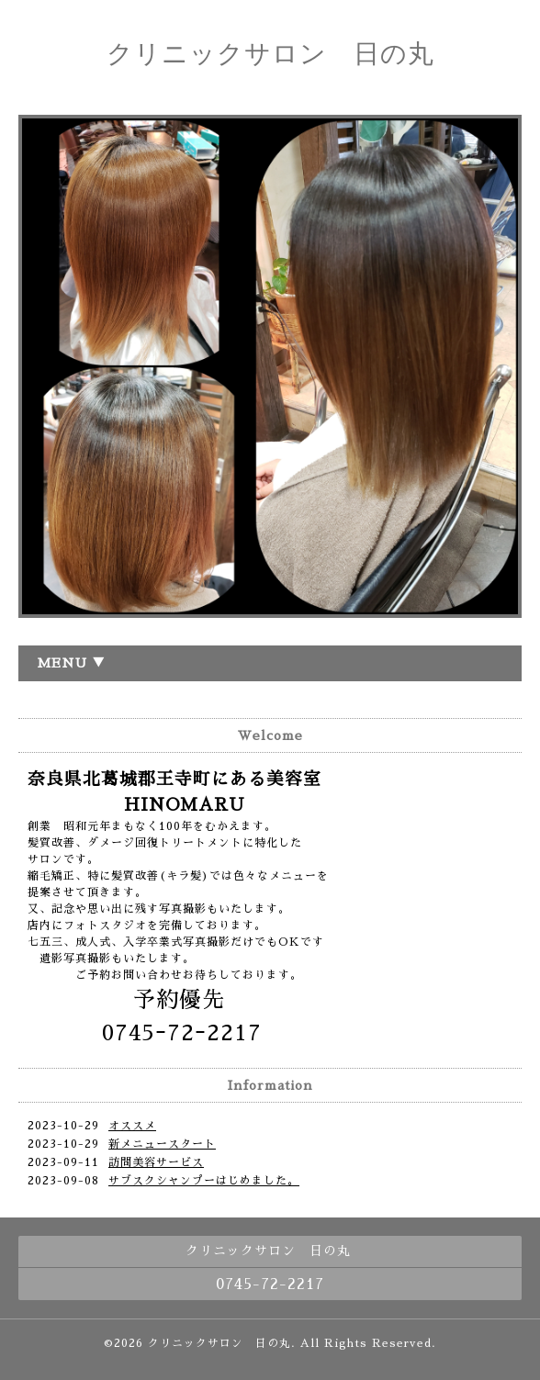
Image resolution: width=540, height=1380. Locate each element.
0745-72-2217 (270, 1284)
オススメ (132, 1125)
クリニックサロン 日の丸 (270, 53)
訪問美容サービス (156, 1162)
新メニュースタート (162, 1144)
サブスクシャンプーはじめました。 (203, 1180)
